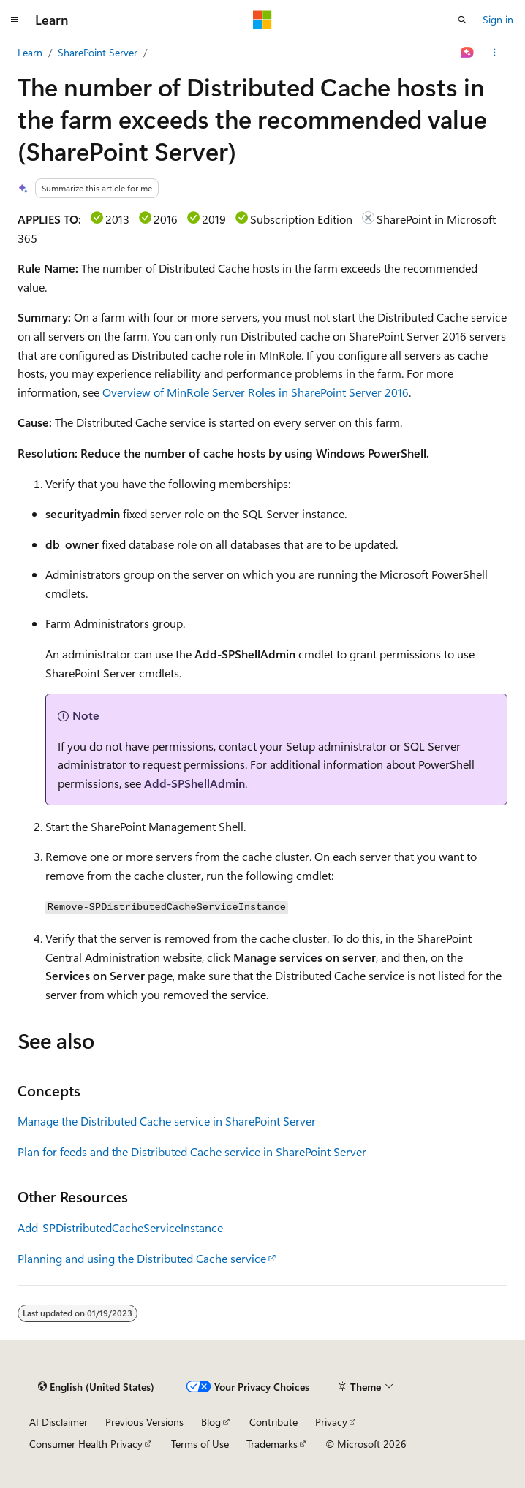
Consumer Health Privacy (86, 1444)
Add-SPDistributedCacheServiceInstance (120, 1227)
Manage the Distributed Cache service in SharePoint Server (167, 1120)
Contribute (273, 1422)
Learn (30, 52)
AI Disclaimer (58, 1422)
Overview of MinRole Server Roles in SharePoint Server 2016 (255, 392)
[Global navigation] (14, 20)
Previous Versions (144, 1422)
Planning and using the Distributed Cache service (142, 1258)
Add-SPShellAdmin (194, 783)
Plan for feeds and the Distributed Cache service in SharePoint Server (192, 1151)
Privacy (331, 1422)
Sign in (498, 19)
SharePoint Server (97, 52)
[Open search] (462, 20)
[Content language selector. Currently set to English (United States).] (96, 1387)
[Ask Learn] (467, 52)
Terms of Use (200, 1444)
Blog (211, 1422)
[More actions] (494, 52)
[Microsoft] (262, 19)
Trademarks (272, 1444)
